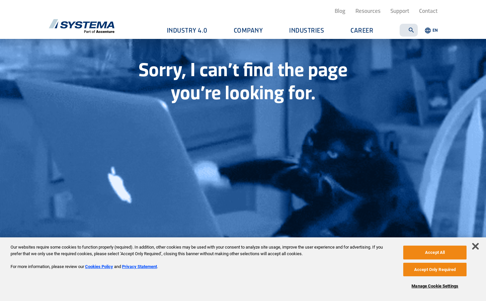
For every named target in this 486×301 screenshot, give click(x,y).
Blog (340, 11)
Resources (367, 11)
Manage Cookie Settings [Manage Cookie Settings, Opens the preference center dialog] (434, 286)
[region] (243, 269)
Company (248, 30)
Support (399, 11)
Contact (428, 11)
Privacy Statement (139, 266)
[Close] (475, 246)
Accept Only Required (435, 269)
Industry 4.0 (187, 30)
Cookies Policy (99, 266)
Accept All (435, 252)
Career (361, 30)
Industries (306, 30)
